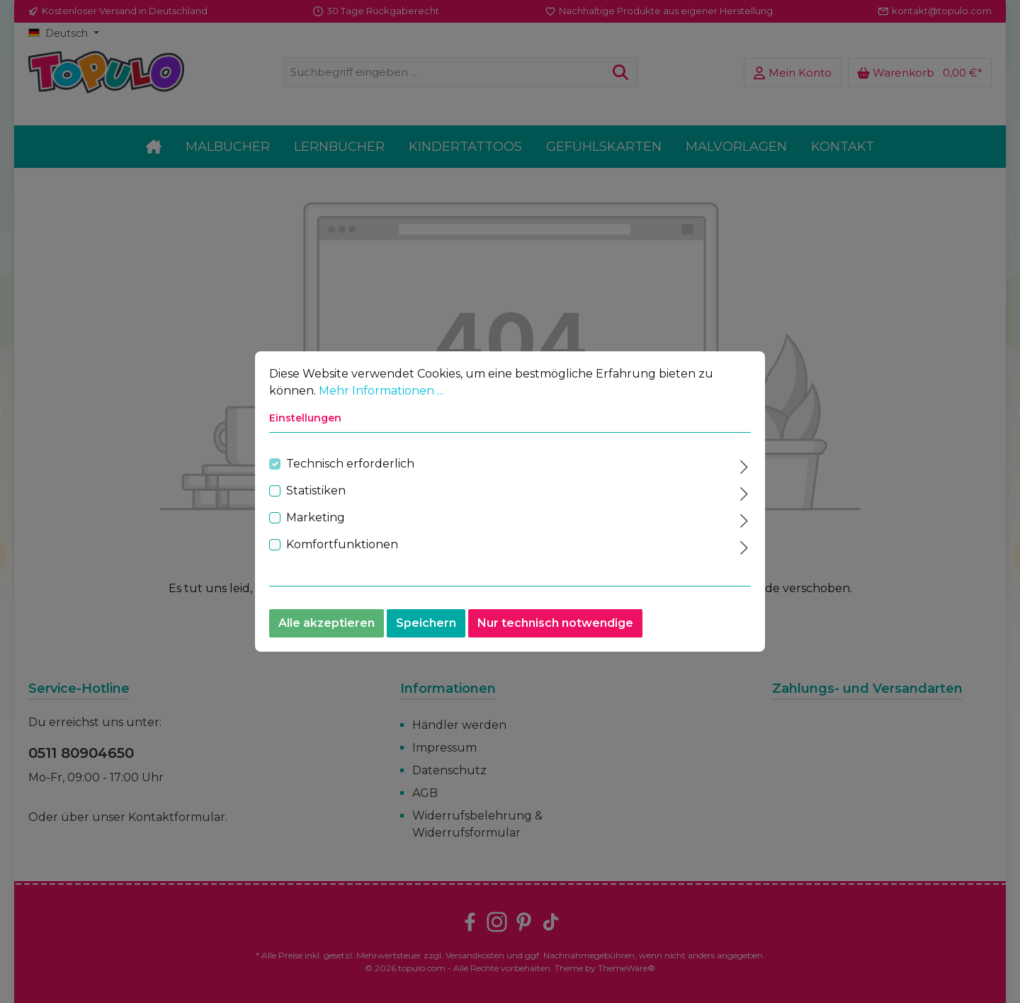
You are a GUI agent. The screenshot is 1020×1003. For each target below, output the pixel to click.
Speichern (426, 626)
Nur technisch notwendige (555, 626)
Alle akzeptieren (326, 626)
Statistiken (316, 493)
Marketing (315, 520)
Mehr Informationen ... (381, 393)
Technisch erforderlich (350, 466)
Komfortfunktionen (342, 547)
